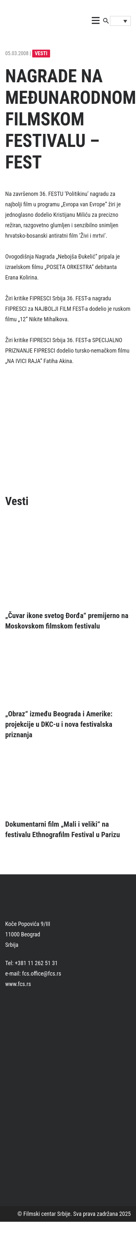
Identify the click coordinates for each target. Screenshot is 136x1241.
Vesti (41, 53)
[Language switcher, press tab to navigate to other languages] (120, 21)
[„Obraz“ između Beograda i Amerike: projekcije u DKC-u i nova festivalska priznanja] (68, 673)
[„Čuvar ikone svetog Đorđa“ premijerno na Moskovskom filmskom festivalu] (68, 562)
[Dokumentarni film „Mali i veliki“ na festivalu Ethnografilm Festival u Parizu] (68, 782)
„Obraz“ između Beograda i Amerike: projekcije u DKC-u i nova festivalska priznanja (59, 724)
